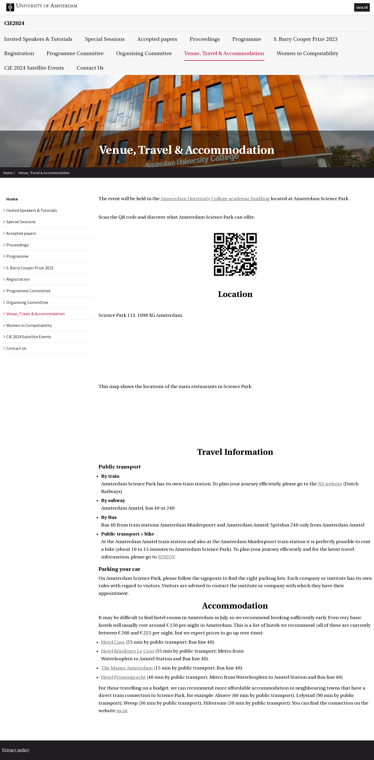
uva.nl (362, 7)
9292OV (166, 557)
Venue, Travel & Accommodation (43, 172)
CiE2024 (14, 23)
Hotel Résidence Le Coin (127, 651)
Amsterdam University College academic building (215, 199)
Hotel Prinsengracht (123, 677)
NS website (330, 484)
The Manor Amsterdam (127, 668)
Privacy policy (15, 750)
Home (8, 172)
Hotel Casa (113, 642)
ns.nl (121, 711)
